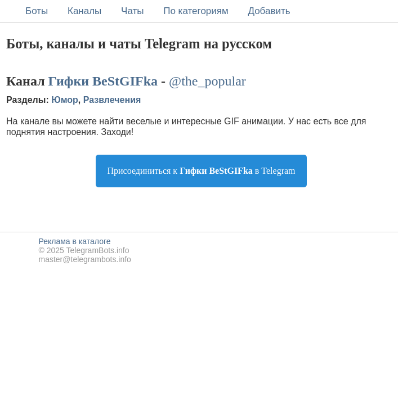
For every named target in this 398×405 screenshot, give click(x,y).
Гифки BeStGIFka (103, 81)
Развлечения (112, 100)
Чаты (132, 11)
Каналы (84, 11)
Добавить (269, 11)
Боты (36, 11)
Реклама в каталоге (75, 241)
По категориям (195, 11)
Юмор (64, 100)
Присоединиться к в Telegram (201, 171)
